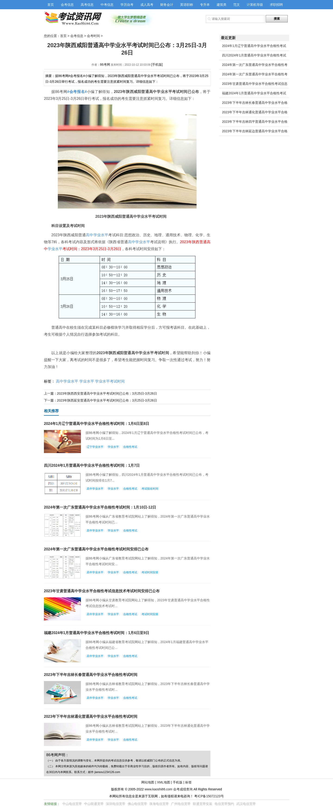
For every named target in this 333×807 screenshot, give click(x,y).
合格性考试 (130, 446)
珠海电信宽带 (159, 804)
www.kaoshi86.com (158, 789)
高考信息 (87, 4)
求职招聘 (276, 4)
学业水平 (55, 249)
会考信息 (67, 4)
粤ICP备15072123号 (209, 796)
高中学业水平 (97, 235)
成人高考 (146, 4)
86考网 (105, 64)
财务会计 (166, 4)
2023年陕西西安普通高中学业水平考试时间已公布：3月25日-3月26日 (107, 393)
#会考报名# (77, 92)
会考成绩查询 (183, 789)
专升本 (205, 4)
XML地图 (163, 782)
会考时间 (93, 36)
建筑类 (221, 4)
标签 (188, 782)
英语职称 (186, 4)
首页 (50, 4)
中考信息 (107, 4)
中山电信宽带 (72, 804)
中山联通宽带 (94, 804)
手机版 (177, 782)
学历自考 (126, 4)
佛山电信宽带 (137, 804)
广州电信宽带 (181, 804)
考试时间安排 (150, 572)
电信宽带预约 (224, 804)
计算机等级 (255, 4)
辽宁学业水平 (95, 446)
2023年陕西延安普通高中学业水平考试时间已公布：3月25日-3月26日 (107, 400)
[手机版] (157, 64)
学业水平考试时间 (110, 381)
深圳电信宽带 (115, 804)
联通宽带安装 (202, 804)
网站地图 (147, 782)
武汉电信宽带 (246, 804)
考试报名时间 (150, 488)
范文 (236, 4)
